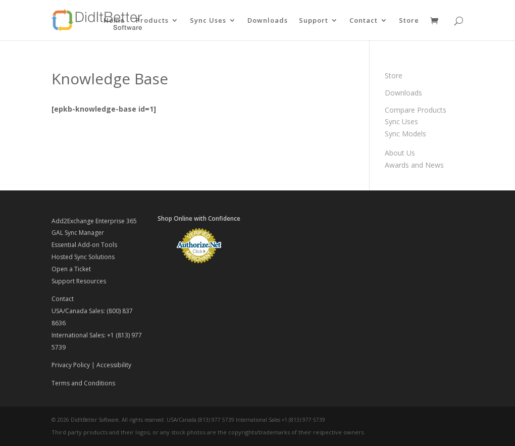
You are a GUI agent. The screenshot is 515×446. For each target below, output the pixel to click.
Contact (363, 21)
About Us (400, 153)
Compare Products (415, 110)
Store (409, 21)
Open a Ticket (71, 269)
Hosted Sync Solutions (83, 257)
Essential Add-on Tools (84, 244)
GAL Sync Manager (78, 232)
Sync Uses (208, 21)
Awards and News (414, 165)
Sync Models (405, 133)
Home (114, 21)
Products (152, 21)
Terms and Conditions (83, 383)
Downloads (267, 21)
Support (313, 21)
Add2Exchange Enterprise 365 (94, 221)
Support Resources (79, 281)
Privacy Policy (71, 365)
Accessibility (113, 365)
